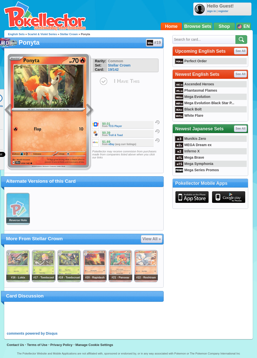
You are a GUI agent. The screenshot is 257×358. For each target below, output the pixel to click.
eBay (111, 144)
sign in (211, 11)
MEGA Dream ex (193, 145)
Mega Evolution (192, 97)
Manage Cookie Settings (94, 345)
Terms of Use (37, 345)
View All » (151, 239)
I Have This (127, 81)
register (223, 11)
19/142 (113, 70)
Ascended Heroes (194, 84)
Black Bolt (188, 109)
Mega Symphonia (194, 164)
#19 (154, 42)
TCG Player (115, 126)
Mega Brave (189, 157)
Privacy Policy (61, 345)
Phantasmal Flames (196, 90)
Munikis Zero (190, 139)
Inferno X (187, 151)
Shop (224, 26)
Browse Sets (197, 26)
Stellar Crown (69, 34)
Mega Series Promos (197, 170)
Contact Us (15, 345)
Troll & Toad (115, 135)
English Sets (16, 34)
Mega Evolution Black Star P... (204, 103)
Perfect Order (191, 61)
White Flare (189, 115)
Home (171, 26)
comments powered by (32, 333)
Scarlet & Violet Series (42, 34)
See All (240, 51)
